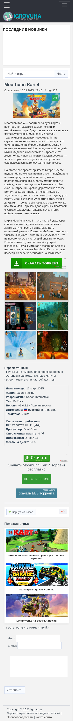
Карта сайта (44, 717)
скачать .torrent (36, 479)
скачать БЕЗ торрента (37, 493)
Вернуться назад (21, 512)
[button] (63, 511)
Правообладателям (20, 717)
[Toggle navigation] (64, 5)
